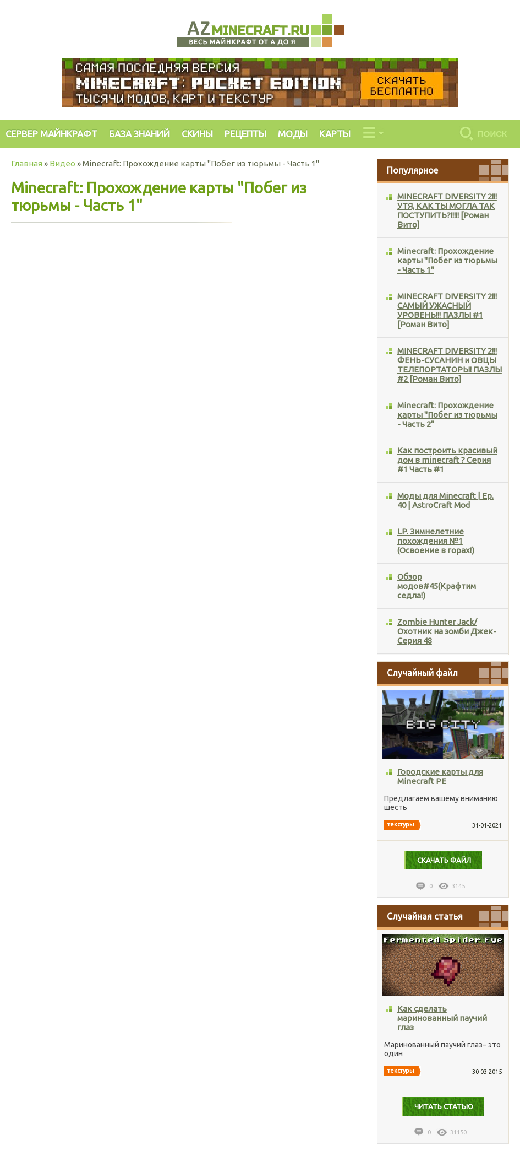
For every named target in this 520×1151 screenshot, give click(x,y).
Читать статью (443, 1106)
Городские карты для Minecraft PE (440, 776)
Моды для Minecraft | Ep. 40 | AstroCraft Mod (445, 500)
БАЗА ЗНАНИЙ (139, 133)
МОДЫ (293, 133)
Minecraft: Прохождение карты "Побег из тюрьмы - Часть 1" (447, 260)
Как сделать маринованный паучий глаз (442, 1018)
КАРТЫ (335, 133)
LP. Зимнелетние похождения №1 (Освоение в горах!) (435, 541)
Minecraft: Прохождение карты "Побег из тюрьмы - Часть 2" (447, 415)
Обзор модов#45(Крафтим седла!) (436, 586)
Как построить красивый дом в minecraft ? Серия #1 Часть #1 (447, 460)
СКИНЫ (197, 133)
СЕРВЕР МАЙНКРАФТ (51, 133)
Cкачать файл (444, 860)
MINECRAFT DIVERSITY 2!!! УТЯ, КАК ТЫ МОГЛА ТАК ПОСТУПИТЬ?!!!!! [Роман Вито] (447, 210)
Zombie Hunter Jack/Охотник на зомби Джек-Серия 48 (446, 631)
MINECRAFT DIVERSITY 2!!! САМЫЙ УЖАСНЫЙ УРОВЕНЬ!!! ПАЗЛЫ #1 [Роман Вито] (447, 310)
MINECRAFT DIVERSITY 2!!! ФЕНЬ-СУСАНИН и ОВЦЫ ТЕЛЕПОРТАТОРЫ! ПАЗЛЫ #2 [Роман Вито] (449, 364)
